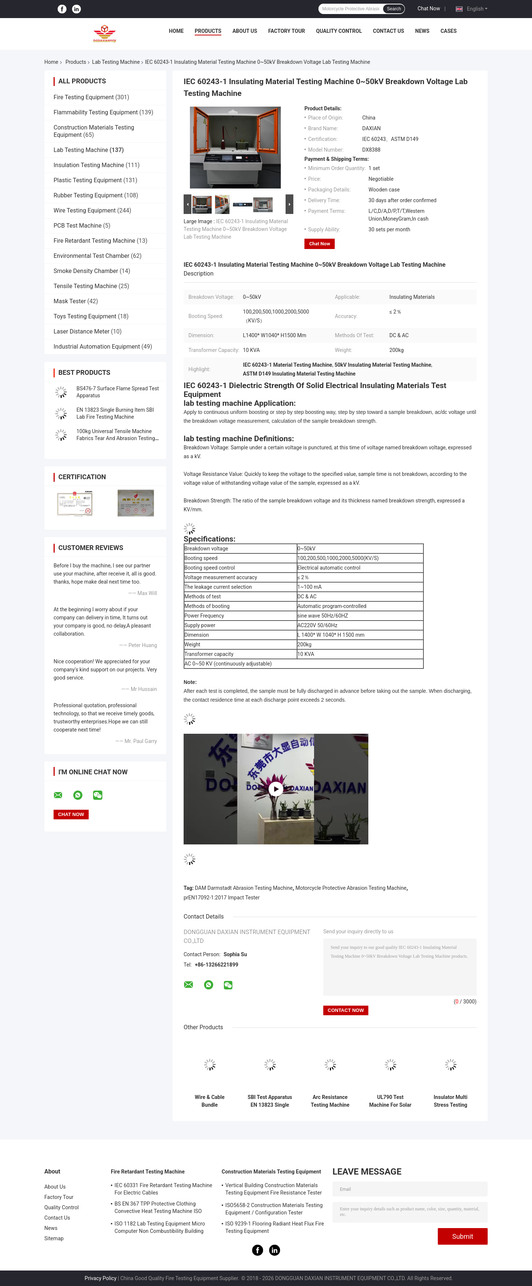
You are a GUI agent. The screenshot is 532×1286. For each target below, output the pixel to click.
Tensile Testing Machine (85, 286)
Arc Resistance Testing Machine (330, 1101)
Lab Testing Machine (116, 62)
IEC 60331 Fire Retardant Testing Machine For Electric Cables (163, 1189)
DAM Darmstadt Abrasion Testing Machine (244, 888)
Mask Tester (70, 301)
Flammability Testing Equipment (96, 112)
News (422, 31)
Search (394, 8)
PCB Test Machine (78, 225)
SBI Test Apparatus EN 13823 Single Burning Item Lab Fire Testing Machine (270, 1101)
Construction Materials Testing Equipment (271, 1172)
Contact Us (388, 31)
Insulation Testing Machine (89, 165)
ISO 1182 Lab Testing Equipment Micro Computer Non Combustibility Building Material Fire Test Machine (160, 1228)
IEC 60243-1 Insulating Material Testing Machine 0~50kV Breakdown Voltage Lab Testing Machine (236, 229)
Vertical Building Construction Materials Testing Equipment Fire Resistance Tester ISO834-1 (273, 1190)
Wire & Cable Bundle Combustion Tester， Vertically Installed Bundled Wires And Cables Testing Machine (209, 1101)
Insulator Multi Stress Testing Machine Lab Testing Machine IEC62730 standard (450, 1101)
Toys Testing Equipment (85, 316)
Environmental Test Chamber (91, 255)
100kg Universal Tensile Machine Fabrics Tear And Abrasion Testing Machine (115, 438)
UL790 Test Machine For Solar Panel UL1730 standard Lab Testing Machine (390, 1101)
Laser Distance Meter (81, 331)
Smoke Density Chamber (86, 270)
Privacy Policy (100, 1278)
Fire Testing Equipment (84, 97)
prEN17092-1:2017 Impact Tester (222, 897)
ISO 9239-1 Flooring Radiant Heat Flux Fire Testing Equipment (274, 1227)
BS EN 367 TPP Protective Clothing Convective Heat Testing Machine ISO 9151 (158, 1208)
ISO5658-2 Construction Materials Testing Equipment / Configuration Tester (274, 1209)
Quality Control (339, 31)
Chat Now (428, 8)
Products (208, 31)
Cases (448, 31)
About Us (244, 31)
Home (176, 31)
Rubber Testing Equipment (88, 195)
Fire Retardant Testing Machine (94, 240)
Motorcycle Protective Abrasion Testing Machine (351, 888)
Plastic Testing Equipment (88, 180)
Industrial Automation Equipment (97, 346)
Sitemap (54, 1238)
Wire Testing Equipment (85, 210)
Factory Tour (286, 31)
